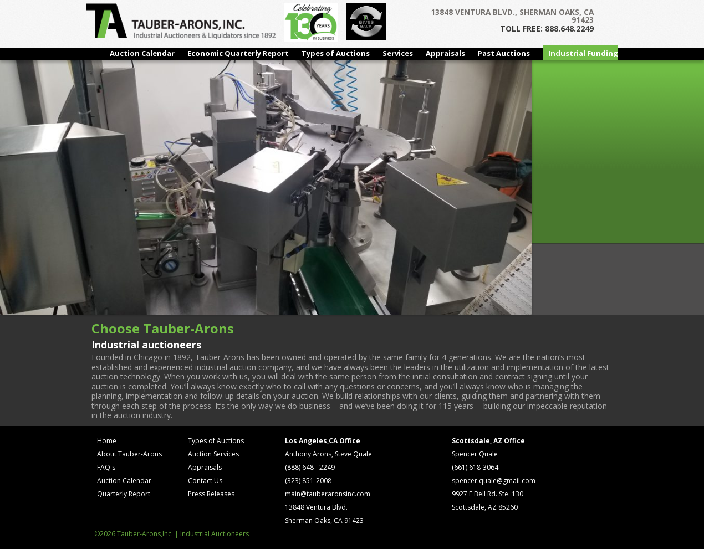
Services (397, 53)
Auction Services (213, 454)
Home (106, 440)
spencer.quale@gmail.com (493, 480)
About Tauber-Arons (129, 454)
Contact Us (205, 480)
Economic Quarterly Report (238, 53)
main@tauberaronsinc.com (327, 494)
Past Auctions (504, 53)
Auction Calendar (142, 53)
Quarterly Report (123, 494)
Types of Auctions (336, 53)
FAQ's (106, 467)
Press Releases (211, 494)
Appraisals (445, 53)
